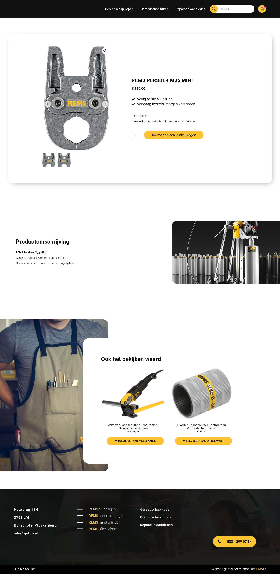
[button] (105, 50)
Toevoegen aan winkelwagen (173, 135)
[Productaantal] (137, 135)
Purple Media (256, 569)
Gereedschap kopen (119, 9)
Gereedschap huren (154, 9)
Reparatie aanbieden (190, 9)
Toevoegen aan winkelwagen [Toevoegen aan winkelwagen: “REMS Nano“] (137, 441)
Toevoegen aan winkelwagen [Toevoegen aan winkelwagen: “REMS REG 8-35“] (205, 441)
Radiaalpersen (185, 121)
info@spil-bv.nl (27, 533)
